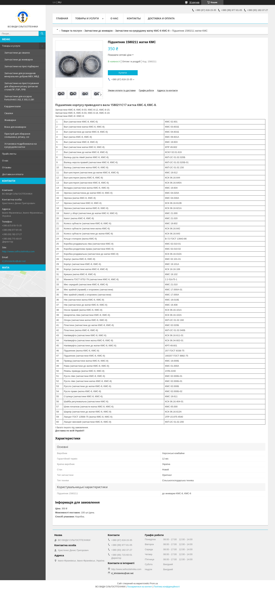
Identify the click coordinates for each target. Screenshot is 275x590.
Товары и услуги (11, 45)
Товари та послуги (71, 30)
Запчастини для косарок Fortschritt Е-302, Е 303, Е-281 (19, 98)
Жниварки (10, 120)
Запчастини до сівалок (17, 52)
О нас (5, 160)
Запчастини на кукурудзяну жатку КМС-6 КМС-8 (142, 30)
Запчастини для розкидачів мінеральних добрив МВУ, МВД (21, 75)
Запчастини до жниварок (18, 59)
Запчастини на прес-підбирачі (21, 66)
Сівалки (8, 113)
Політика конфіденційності (167, 586)
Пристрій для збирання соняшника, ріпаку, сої (17, 135)
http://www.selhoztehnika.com (18, 251)
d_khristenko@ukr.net (14, 261)
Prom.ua (154, 583)
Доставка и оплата (12, 174)
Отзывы (6, 167)
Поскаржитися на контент (139, 586)
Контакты (133, 18)
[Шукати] (42, 33)
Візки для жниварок (15, 126)
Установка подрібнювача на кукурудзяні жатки (20, 145)
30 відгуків (194, 2)
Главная (62, 18)
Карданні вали (12, 106)
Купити (123, 72)
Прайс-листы (9, 153)
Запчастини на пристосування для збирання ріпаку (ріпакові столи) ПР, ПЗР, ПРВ (21, 86)
